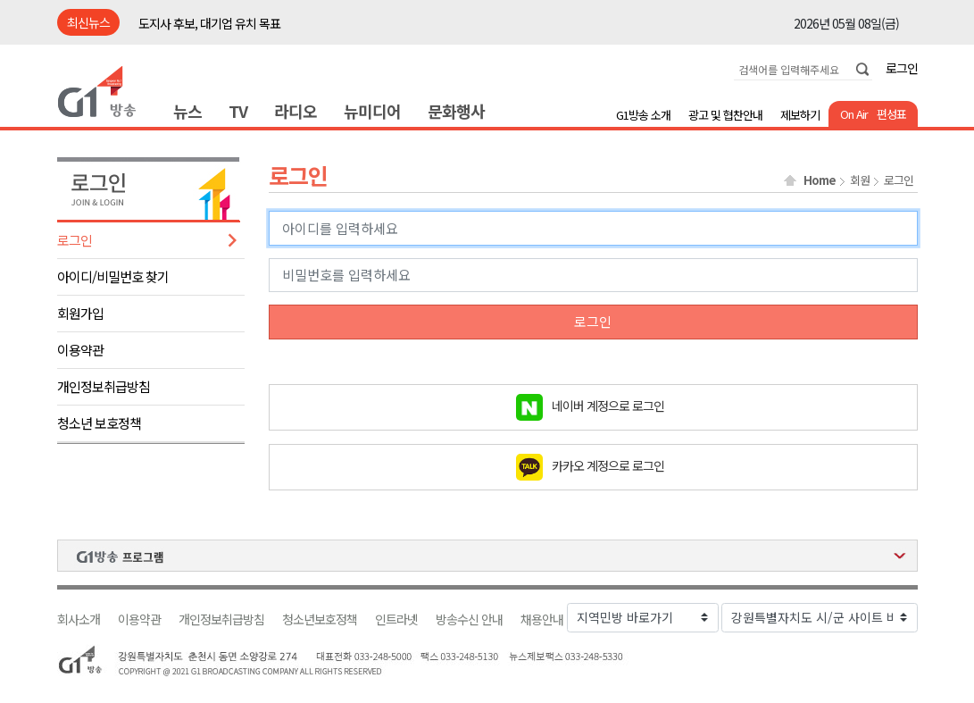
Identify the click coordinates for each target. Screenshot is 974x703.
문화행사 (456, 110)
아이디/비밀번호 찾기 (113, 276)
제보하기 (800, 114)
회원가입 (80, 313)
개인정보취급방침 (103, 386)
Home (819, 180)
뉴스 (187, 110)
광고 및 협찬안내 (725, 114)
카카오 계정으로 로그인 (608, 464)
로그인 (902, 68)
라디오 (295, 110)
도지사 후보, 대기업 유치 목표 (209, 23)
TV (238, 110)
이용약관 (80, 349)
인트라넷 (396, 619)
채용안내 (541, 619)
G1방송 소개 (643, 114)
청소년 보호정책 (99, 423)
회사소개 (78, 619)
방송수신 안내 (469, 619)
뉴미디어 (372, 110)
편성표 (891, 113)
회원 (860, 180)
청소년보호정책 (319, 619)
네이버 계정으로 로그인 (608, 405)
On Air (854, 113)
